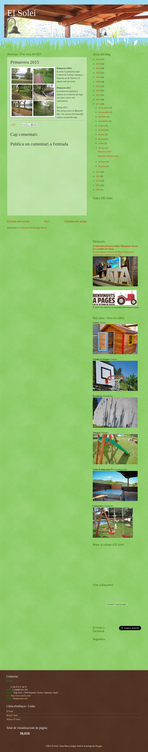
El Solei (21, 13)
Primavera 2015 (104, 152)
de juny (101, 134)
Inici (47, 221)
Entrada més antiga (76, 221)
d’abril (101, 143)
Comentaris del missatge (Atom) (33, 228)
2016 (98, 100)
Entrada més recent (18, 221)
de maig (102, 139)
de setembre (103, 121)
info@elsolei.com (20, 698)
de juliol (102, 130)
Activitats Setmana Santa (108, 156)
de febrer (102, 162)
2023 (98, 68)
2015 (98, 104)
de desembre (103, 108)
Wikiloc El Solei (13, 719)
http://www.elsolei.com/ (21, 696)
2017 (98, 95)
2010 (98, 190)
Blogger (98, 746)
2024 (98, 64)
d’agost (101, 126)
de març (102, 148)
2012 (98, 181)
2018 (98, 90)
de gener (102, 166)
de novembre (104, 112)
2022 (98, 73)
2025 (98, 59)
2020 (98, 82)
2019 (98, 86)
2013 (98, 176)
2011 (98, 185)
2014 (98, 172)
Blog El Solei (12, 715)
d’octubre (102, 117)
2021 (98, 77)
